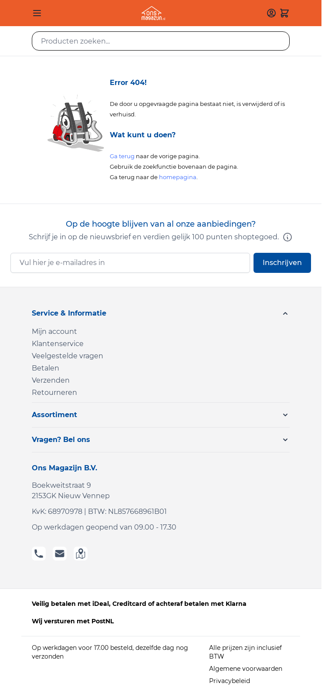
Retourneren (54, 392)
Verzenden (51, 380)
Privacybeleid (229, 681)
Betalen (45, 368)
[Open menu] (37, 13)
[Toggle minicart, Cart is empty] (284, 13)
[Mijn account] (271, 13)
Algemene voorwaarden (245, 669)
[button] (161, 313)
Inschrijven (282, 262)
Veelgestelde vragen (67, 356)
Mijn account (54, 331)
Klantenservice (58, 344)
